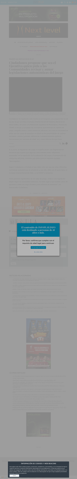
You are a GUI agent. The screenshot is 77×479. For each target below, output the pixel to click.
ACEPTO (14, 475)
